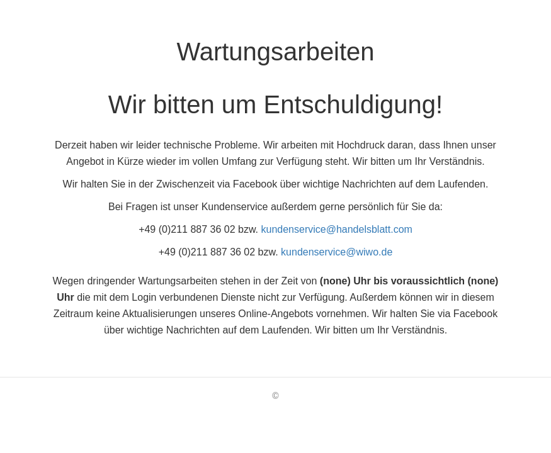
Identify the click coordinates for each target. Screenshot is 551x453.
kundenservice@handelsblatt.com (336, 229)
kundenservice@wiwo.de (336, 252)
